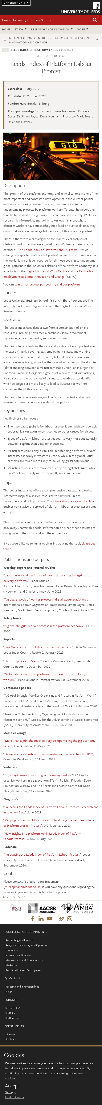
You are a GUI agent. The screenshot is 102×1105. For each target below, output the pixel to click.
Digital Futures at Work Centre (46, 271)
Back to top (12, 896)
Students (10, 1039)
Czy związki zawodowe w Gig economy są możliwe (38, 775)
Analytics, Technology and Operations (27, 945)
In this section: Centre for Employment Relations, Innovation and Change (50, 40)
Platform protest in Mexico (22, 661)
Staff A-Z (10, 1013)
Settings (10, 1092)
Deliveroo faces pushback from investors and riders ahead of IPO (48, 754)
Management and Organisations (23, 960)
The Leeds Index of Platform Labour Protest (47, 249)
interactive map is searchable (72, 501)
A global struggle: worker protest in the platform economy (44, 625)
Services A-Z (12, 1008)
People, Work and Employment (23, 970)
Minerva (10, 1034)
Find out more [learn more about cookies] (14, 1097)
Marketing (11, 965)
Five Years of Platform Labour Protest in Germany (38, 647)
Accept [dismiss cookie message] (12, 1085)
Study (19, 29)
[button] (95, 20)
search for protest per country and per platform (47, 284)
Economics (11, 950)
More (81, 29)
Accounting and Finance (19, 940)
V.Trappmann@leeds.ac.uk (22, 886)
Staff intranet (13, 1018)
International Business (18, 955)
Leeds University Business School (27, 20)
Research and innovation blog (22, 986)
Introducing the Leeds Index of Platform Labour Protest (42, 854)
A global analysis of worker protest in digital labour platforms (45, 599)
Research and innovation (50, 29)
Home (6, 29)
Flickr (8, 991)
